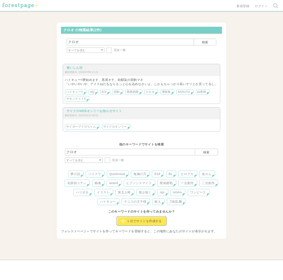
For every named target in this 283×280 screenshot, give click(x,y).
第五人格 (124, 192)
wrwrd (113, 183)
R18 (157, 174)
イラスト (103, 192)
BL (171, 174)
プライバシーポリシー (189, 265)
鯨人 (158, 201)
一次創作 (187, 183)
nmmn (177, 192)
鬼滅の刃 (139, 174)
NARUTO (184, 91)
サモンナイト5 (76, 98)
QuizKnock (117, 174)
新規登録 (243, 6)
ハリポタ (82, 192)
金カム (206, 174)
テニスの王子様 (135, 201)
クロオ (150, 91)
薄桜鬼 (166, 91)
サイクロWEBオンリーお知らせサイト (94, 111)
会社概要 (158, 265)
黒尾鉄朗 (133, 91)
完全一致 (116, 50)
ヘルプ (85, 265)
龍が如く (145, 192)
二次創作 (208, 183)
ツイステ (94, 174)
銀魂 (98, 183)
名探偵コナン (76, 183)
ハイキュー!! (74, 91)
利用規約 (135, 265)
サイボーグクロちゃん (81, 126)
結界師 (201, 91)
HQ (92, 91)
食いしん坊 (74, 67)
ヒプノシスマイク (139, 183)
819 (103, 91)
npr (162, 192)
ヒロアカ (187, 174)
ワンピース (198, 192)
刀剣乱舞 (175, 201)
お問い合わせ (109, 265)
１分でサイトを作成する (141, 221)
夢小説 (75, 174)
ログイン (261, 6)
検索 (205, 42)
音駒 (117, 91)
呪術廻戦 (166, 183)
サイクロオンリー (115, 126)
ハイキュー (108, 201)
